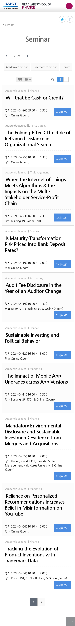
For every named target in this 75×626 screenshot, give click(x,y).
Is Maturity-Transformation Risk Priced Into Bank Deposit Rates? (35, 244)
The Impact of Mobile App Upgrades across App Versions (36, 379)
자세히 (62, 112)
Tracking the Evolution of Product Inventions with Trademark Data (31, 554)
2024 (17, 55)
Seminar (9, 24)
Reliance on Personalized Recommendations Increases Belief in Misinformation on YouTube (35, 505)
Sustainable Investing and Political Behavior (32, 338)
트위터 (62, 19)
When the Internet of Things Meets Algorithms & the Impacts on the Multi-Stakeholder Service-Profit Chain (35, 191)
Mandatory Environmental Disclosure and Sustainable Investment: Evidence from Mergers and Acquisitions (33, 434)
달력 (66, 79)
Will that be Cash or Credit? (35, 97)
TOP (70, 621)
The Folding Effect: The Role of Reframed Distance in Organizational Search (38, 138)
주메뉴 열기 (69, 6)
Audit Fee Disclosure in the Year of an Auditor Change (33, 288)
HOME (4, 25)
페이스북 (70, 19)
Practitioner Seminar (45, 67)
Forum (66, 67)
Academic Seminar (17, 67)
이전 (7, 56)
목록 (60, 79)
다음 (28, 56)
